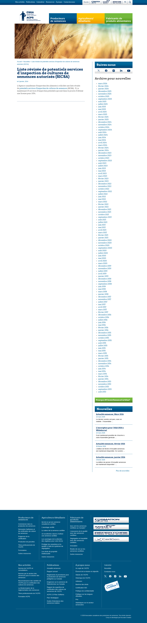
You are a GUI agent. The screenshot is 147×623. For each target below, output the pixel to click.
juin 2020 (102, 256)
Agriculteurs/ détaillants (85, 19)
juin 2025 (102, 107)
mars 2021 (102, 233)
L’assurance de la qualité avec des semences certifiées (78, 533)
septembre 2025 (105, 99)
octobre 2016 (103, 317)
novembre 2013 (104, 384)
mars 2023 (102, 176)
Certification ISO (81, 588)
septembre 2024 (105, 130)
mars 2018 (102, 292)
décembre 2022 (104, 184)
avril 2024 (102, 143)
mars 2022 (102, 202)
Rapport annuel (52, 571)
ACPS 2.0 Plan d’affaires (55, 594)
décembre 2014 (104, 361)
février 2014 (103, 376)
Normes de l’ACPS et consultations (25, 569)
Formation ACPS (24, 596)
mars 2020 (102, 263)
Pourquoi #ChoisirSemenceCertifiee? (113, 400)
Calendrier (107, 565)
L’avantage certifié (48, 527)
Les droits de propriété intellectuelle (49, 552)
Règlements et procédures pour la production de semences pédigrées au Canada (58, 577)
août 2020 (102, 250)
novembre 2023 (104, 155)
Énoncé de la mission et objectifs (87, 571)
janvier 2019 (103, 276)
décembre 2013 (104, 382)
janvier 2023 (103, 181)
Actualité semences (54, 568)
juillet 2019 (102, 271)
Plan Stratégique (53, 598)
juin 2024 (102, 137)
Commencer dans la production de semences (26, 525)
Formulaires (22, 550)
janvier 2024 (103, 150)
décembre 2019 (104, 266)
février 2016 (103, 328)
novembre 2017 (104, 299)
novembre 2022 (104, 186)
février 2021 (103, 235)
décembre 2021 (104, 209)
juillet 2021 (102, 222)
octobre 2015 (103, 338)
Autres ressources (24, 553)
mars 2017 (102, 310)
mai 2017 (101, 304)
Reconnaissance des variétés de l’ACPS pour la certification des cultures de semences (29, 583)
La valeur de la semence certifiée (53, 530)
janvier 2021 (103, 238)
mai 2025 (102, 109)
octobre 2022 (103, 189)
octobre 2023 (103, 158)
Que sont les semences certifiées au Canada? (78, 527)
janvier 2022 (103, 207)
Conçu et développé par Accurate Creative (118, 617)
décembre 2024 (105, 122)
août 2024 (102, 132)
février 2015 (103, 356)
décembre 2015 (104, 333)
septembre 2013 (105, 389)
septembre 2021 (105, 217)
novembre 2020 (105, 243)
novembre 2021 (104, 212)
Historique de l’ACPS (83, 578)
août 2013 (102, 392)
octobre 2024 (103, 127)
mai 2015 (102, 351)
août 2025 (102, 102)
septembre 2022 (105, 191)
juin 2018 (102, 286)
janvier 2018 (103, 294)
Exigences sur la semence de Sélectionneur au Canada (57, 583)
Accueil (19, 62)
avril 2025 (102, 112)
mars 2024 (102, 145)
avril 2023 (102, 173)
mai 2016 (102, 325)
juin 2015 (102, 348)
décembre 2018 (104, 279)
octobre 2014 (103, 366)
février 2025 (103, 117)
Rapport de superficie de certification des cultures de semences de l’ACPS (56, 589)
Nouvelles (26, 62)
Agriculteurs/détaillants (53, 518)
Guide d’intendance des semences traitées (55, 602)
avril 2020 (102, 261)
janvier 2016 (103, 330)
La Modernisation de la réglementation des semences (28, 589)
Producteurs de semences (58, 19)
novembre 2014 (104, 364)
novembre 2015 (104, 335)
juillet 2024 (103, 135)
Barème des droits (82, 584)
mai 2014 (102, 371)
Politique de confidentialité (85, 591)
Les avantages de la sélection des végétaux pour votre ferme (52, 540)
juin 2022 (102, 197)
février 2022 (103, 204)
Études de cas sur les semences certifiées (77, 550)
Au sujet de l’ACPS (82, 568)
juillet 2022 (103, 194)
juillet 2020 (103, 253)
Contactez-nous (109, 571)
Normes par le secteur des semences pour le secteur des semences (28, 575)
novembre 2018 (104, 281)
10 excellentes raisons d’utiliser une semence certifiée (52, 535)
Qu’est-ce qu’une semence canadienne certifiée (51, 523)
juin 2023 (102, 168)
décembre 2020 (105, 240)
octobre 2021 (103, 215)
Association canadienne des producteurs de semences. (102, 615)
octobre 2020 (103, 245)
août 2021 (102, 220)
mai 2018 (102, 289)
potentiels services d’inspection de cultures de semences (43, 88)
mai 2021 (102, 227)
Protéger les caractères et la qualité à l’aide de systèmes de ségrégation (52, 546)
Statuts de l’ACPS (82, 575)
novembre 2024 (105, 125)
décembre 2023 (104, 153)
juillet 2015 (102, 346)
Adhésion (79, 581)
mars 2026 (102, 84)
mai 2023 (102, 171)
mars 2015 (102, 353)
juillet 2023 (103, 166)
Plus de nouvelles (122, 471)
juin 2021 (102, 225)
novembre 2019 (104, 268)
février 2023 (103, 179)
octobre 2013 (103, 387)
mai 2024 (102, 140)
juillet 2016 (102, 320)
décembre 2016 (104, 315)
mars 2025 (102, 114)
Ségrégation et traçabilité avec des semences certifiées (79, 540)
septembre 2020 (105, 248)
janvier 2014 (103, 379)
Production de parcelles (26, 542)
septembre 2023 (105, 161)
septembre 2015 (105, 340)
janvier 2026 (103, 89)
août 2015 (102, 343)
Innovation (73, 546)
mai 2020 (102, 258)
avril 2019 (102, 274)
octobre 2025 (103, 96)
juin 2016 (102, 322)
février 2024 (103, 148)
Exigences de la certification (23, 537)
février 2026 (103, 86)
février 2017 (103, 312)
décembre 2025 (104, 91)
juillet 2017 (102, 302)
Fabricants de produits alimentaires (118, 19)
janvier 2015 (103, 358)
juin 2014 (102, 369)
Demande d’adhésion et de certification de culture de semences (27, 531)
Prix (77, 599)
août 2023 (102, 163)
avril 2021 (102, 230)
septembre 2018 (105, 284)
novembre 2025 (104, 94)
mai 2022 (102, 199)
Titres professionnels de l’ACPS (29, 593)
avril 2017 (102, 307)
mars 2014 (102, 374)
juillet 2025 (103, 104)
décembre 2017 (104, 297)
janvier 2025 (103, 119)
